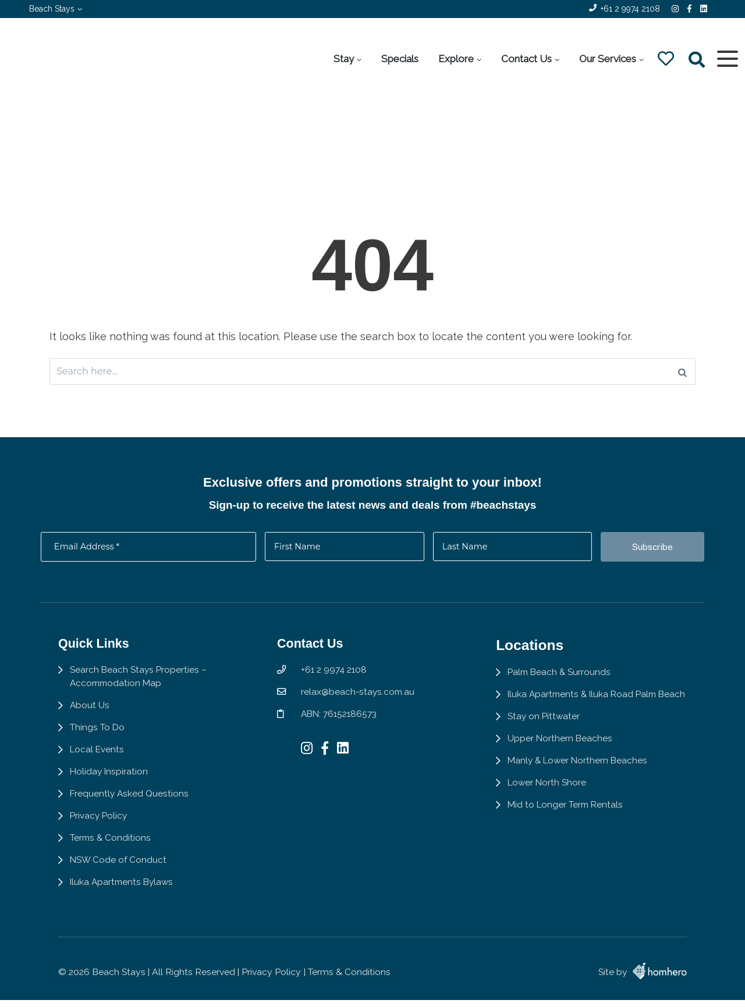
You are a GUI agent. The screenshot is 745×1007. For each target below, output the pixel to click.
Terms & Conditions (111, 854)
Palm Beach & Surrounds (565, 685)
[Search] (682, 373)
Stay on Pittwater (549, 743)
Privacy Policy (99, 831)
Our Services (607, 59)
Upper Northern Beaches (565, 766)
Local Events (98, 764)
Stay (343, 59)
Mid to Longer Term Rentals (571, 834)
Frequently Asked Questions (130, 809)
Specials (399, 59)
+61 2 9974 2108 (630, 8)
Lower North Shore (552, 811)
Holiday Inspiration (110, 786)
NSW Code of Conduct (119, 876)
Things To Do (97, 742)
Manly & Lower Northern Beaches (584, 789)
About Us (90, 719)
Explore (455, 59)
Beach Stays (51, 8)
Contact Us (526, 59)
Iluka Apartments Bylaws (123, 899)
